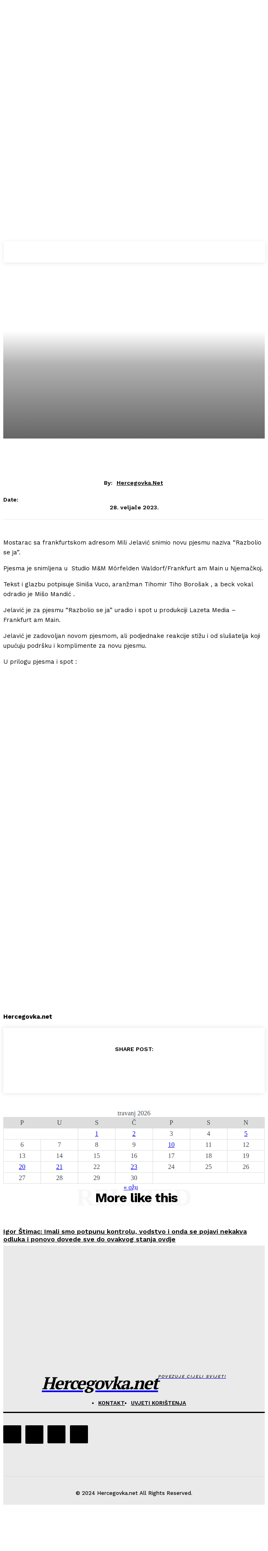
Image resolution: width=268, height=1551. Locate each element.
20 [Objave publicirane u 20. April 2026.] (22, 1166)
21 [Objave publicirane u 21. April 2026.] (59, 1166)
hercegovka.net (140, 482)
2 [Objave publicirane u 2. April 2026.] (133, 1133)
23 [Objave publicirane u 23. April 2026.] (134, 1166)
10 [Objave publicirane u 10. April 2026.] (171, 1144)
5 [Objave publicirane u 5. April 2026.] (246, 1133)
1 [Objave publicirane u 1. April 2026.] (96, 1133)
